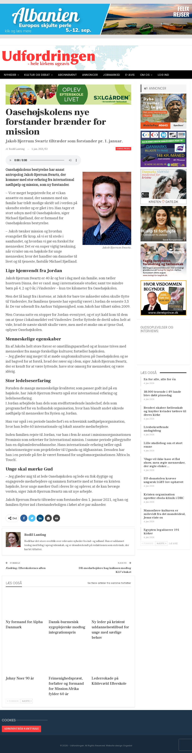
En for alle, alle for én (160, 379)
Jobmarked (111, 75)
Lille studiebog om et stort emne (163, 445)
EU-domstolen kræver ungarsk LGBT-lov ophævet (163, 480)
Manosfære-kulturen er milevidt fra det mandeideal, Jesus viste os (164, 514)
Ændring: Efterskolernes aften (26, 568)
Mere (177, 75)
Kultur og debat (37, 75)
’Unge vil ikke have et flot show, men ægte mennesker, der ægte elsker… (164, 462)
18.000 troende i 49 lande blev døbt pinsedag (162, 393)
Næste (26, 701)
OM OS (145, 75)
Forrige (13, 701)
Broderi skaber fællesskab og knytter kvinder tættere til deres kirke (165, 411)
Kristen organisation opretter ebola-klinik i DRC (164, 496)
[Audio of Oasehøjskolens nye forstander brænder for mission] (43, 160)
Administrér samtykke (21, 728)
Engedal (127, 745)
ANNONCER (90, 75)
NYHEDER (10, 75)
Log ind (163, 75)
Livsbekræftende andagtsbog (156, 429)
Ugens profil (123, 148)
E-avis (130, 75)
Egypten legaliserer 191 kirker (161, 531)
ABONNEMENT (67, 75)
